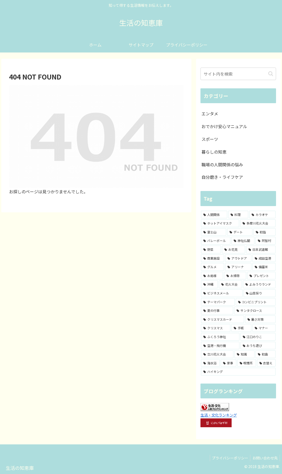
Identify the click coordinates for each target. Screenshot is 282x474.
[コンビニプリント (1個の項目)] (256, 302)
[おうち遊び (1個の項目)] (258, 346)
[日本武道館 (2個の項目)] (261, 249)
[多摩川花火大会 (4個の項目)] (258, 223)
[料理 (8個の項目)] (238, 215)
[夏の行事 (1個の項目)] (217, 310)
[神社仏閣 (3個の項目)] (242, 241)
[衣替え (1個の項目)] (266, 363)
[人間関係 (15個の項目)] (214, 215)
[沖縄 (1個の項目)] (209, 284)
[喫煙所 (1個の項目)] (246, 363)
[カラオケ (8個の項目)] (262, 215)
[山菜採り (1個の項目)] (260, 293)
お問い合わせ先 (264, 457)
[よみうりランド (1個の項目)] (259, 284)
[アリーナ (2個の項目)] (238, 267)
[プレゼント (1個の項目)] (261, 276)
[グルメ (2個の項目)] (212, 267)
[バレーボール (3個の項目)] (215, 241)
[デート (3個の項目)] (239, 232)
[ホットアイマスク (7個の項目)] (220, 223)
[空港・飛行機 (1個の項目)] (220, 346)
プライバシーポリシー (228, 457)
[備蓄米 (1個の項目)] (264, 267)
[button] (270, 74)
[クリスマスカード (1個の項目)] (222, 319)
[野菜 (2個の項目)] (211, 249)
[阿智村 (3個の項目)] (266, 241)
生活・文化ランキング (218, 415)
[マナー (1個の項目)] (264, 328)
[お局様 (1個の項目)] (212, 276)
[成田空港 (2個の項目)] (264, 258)
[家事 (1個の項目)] (228, 363)
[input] (238, 74)
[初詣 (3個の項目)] (264, 232)
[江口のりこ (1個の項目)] (258, 337)
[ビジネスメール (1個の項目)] (222, 293)
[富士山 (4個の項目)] (213, 232)
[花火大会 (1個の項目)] (230, 284)
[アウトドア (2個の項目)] (238, 258)
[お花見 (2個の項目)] (233, 249)
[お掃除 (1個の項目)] (235, 276)
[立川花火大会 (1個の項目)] (217, 354)
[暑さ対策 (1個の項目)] (260, 319)
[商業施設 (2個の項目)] (212, 258)
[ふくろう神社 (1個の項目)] (220, 337)
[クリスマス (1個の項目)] (215, 328)
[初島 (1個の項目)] (266, 354)
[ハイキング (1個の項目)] (238, 372)
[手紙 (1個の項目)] (241, 328)
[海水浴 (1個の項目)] (210, 363)
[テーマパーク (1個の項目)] (218, 302)
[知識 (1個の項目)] (244, 354)
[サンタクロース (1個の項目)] (255, 310)
